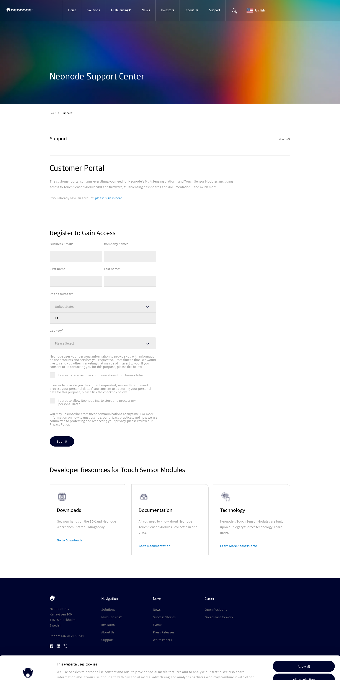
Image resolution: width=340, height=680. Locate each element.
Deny (303, 667)
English (256, 10)
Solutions (108, 609)
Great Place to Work (219, 617)
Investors (108, 624)
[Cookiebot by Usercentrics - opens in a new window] (28, 671)
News (157, 609)
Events (157, 624)
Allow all (304, 642)
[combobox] (260, 11)
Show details (223, 671)
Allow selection (304, 654)
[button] (72, 10)
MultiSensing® (111, 617)
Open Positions (216, 609)
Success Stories (164, 617)
